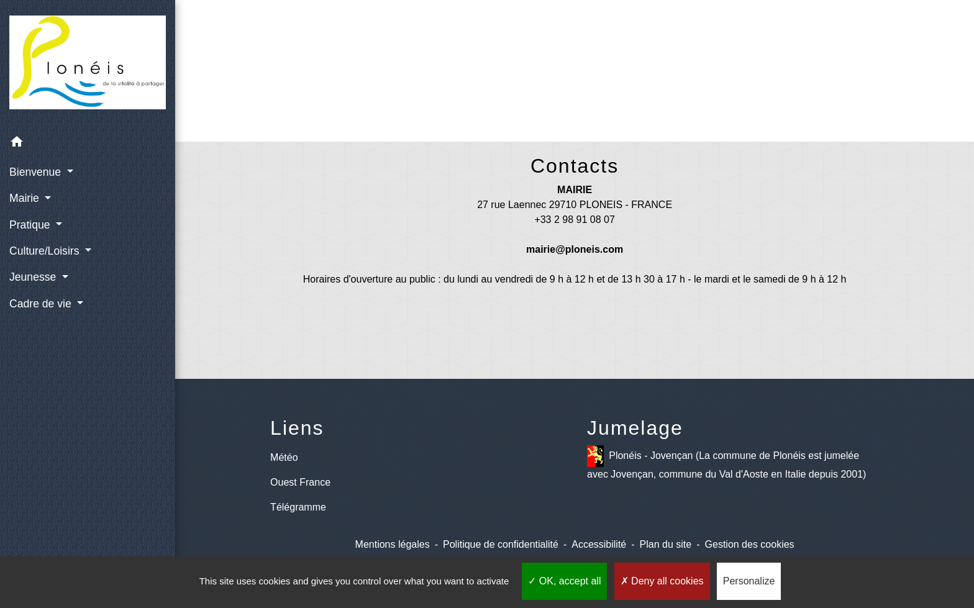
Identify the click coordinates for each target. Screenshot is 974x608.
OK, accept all (564, 581)
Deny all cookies (662, 581)
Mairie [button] (25, 198)
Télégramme (298, 507)
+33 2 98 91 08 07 (574, 219)
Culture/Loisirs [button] (45, 251)
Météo (284, 457)
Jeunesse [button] (34, 277)
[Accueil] (87, 64)
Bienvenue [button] (36, 172)
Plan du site (666, 544)
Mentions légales (392, 544)
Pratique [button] (31, 225)
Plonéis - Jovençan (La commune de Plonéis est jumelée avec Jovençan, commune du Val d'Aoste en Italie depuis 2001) (726, 462)
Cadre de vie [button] (42, 303)
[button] (87, 143)
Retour (574, 85)
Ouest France (300, 482)
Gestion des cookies (749, 544)
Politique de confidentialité (500, 544)
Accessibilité (598, 544)
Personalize (749, 581)
